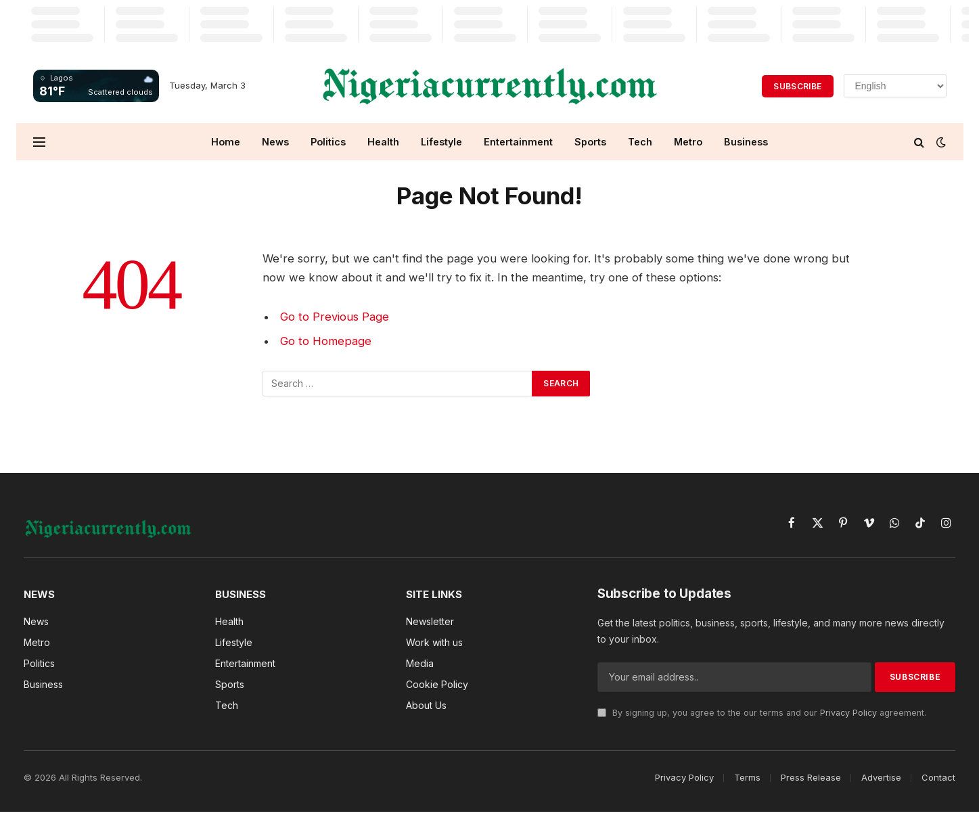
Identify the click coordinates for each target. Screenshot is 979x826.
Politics (328, 141)
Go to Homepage (325, 341)
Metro (688, 141)
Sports (590, 141)
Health (383, 141)
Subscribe (797, 86)
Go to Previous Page (334, 316)
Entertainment (518, 141)
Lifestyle (441, 141)
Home (225, 141)
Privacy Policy (848, 713)
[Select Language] (895, 85)
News (275, 141)
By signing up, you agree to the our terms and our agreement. (761, 713)
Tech (640, 141)
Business (746, 141)
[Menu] (39, 142)
